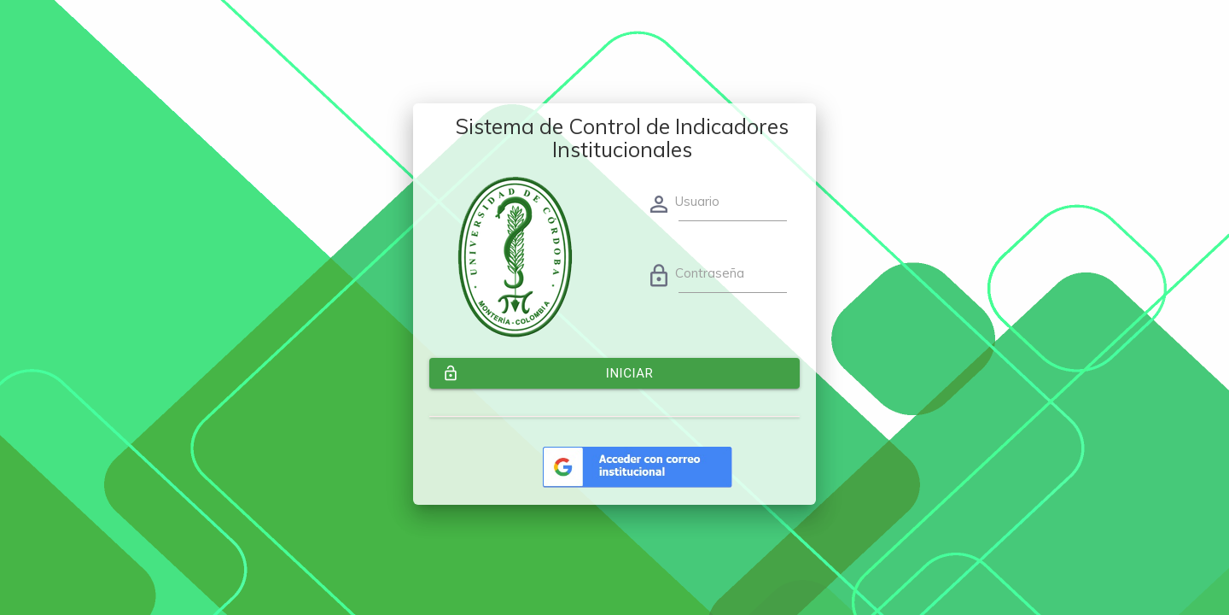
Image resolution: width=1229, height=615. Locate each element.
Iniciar (548, 373)
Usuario (697, 201)
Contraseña (709, 273)
